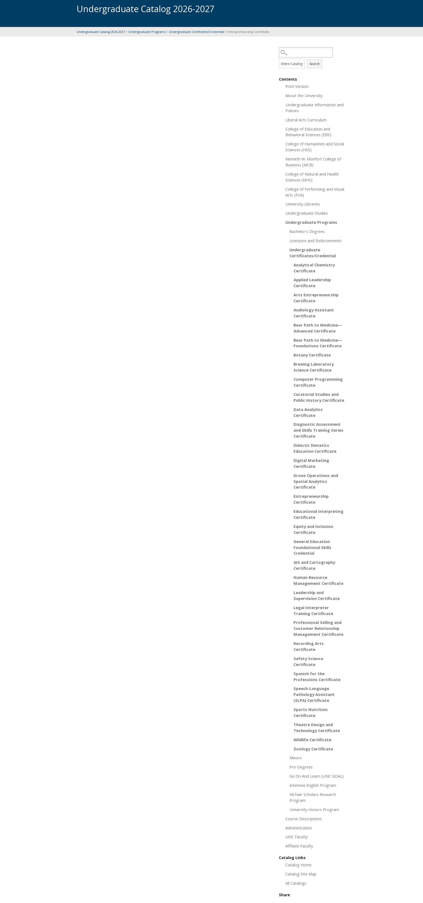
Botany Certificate (312, 355)
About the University (303, 95)
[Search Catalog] (306, 52)
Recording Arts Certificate (309, 646)
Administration (298, 827)
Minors (295, 757)
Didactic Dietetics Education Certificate (315, 448)
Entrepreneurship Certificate (311, 499)
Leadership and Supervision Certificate (317, 595)
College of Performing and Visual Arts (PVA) (314, 192)
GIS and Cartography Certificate (314, 565)
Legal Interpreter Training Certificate (313, 610)
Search (314, 63)
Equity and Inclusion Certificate (313, 529)
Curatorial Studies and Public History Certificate (319, 397)
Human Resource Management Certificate (318, 580)
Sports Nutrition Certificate (311, 712)
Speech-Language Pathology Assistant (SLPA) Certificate (314, 694)
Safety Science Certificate (308, 661)
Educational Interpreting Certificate (318, 514)
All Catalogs (295, 883)
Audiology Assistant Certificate (314, 312)
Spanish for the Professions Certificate (317, 676)
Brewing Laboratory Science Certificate (314, 367)
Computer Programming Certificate (318, 382)
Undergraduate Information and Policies (314, 107)
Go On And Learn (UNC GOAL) (316, 776)
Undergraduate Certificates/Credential (196, 32)
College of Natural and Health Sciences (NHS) (312, 177)
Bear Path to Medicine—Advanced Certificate (318, 328)
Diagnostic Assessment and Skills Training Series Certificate (318, 430)
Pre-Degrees (301, 767)
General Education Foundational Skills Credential (312, 547)
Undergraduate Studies (306, 213)
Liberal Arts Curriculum (305, 119)
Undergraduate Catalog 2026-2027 (101, 32)
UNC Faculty (296, 836)
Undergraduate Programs (146, 32)
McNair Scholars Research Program (312, 797)
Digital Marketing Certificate (311, 463)
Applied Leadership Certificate (312, 282)
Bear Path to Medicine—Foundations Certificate (318, 343)
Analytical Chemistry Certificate (314, 267)
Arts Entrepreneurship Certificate (316, 297)
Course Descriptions (303, 818)
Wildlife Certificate (312, 739)
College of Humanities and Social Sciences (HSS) (314, 146)
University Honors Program (314, 809)
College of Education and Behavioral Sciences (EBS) (308, 132)
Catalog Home (298, 864)
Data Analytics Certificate (308, 412)
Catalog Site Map (300, 874)
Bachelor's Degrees (307, 231)
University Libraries (302, 204)
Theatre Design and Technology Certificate (317, 727)
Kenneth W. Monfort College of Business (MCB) (313, 161)
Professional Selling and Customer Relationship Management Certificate (318, 628)
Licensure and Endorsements (315, 240)
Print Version (297, 86)
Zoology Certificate (313, 748)
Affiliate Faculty (299, 846)
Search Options (312, 57)
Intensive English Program (312, 785)
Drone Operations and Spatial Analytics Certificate (316, 481)
